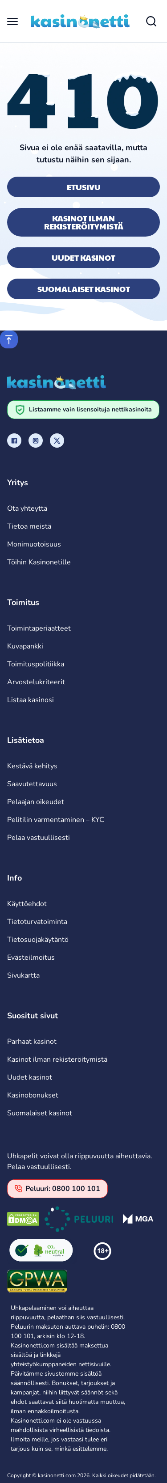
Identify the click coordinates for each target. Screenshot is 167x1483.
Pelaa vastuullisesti (38, 838)
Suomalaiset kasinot (83, 288)
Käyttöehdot (27, 904)
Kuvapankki (25, 646)
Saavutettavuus (32, 784)
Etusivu (84, 186)
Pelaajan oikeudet (35, 802)
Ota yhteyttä (27, 508)
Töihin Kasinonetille (39, 562)
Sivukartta (23, 975)
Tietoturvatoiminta (37, 922)
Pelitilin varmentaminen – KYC (55, 820)
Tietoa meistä (29, 526)
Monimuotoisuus (34, 544)
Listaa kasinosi (30, 700)
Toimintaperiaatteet (39, 628)
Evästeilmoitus (31, 957)
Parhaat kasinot (32, 1042)
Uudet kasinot (83, 257)
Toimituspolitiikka (35, 664)
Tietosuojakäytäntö (38, 940)
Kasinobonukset (32, 1095)
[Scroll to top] (9, 339)
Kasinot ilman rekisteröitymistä (83, 222)
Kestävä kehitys (32, 766)
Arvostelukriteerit (36, 682)
